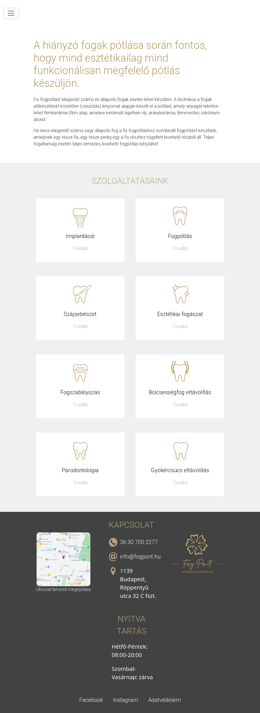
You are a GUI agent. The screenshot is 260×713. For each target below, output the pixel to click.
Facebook (91, 700)
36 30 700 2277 (139, 542)
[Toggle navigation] (11, 13)
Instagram (125, 700)
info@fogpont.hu (140, 556)
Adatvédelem (164, 700)
